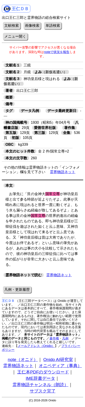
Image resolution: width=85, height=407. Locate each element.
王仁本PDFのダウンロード (43, 372)
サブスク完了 (43, 391)
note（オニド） (23, 359)
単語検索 (53, 25)
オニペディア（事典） (60, 365)
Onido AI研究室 (58, 359)
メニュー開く (15, 36)
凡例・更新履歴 (17, 289)
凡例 (65, 338)
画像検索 (32, 25)
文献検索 (11, 25)
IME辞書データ (40, 378)
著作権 (54, 338)
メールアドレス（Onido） (36, 346)
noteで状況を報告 (56, 52)
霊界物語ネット (62, 172)
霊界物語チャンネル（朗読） (40, 384)
